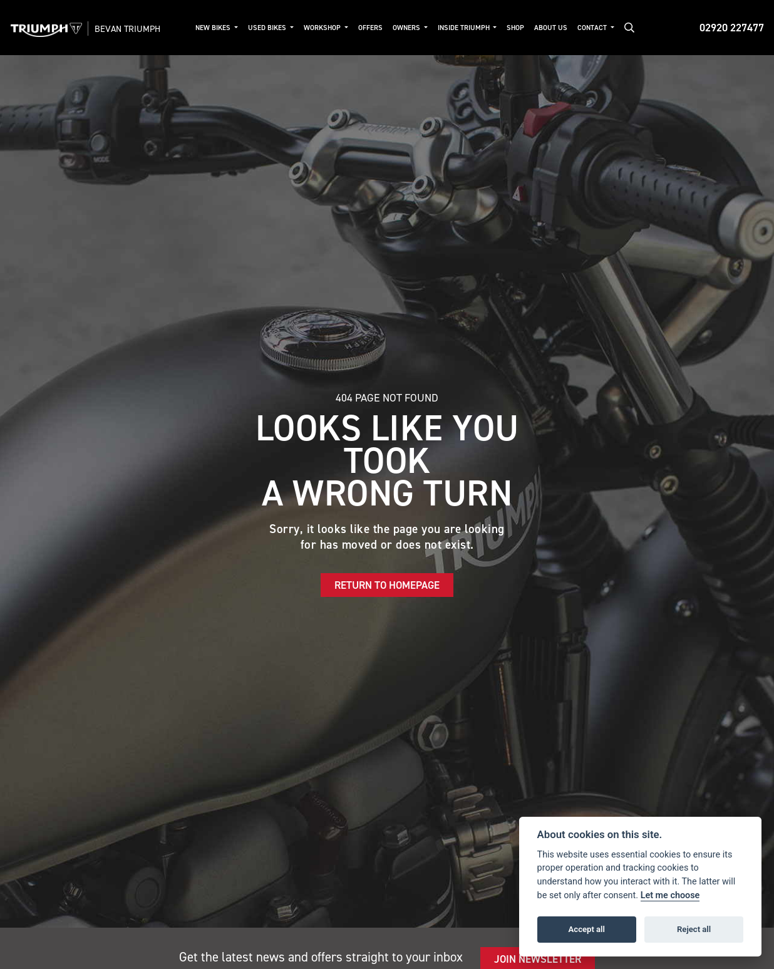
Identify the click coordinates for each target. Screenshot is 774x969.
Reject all (694, 929)
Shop (515, 28)
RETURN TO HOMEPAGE (387, 585)
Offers (370, 28)
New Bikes (213, 28)
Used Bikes (268, 28)
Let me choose (670, 895)
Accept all (587, 929)
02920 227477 (731, 27)
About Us (550, 28)
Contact (593, 28)
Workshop (323, 28)
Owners (407, 28)
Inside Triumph (465, 28)
